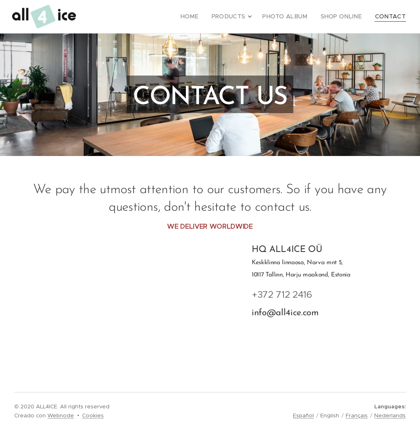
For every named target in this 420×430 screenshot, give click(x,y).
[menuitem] (205, 17)
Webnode (60, 415)
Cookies (93, 415)
